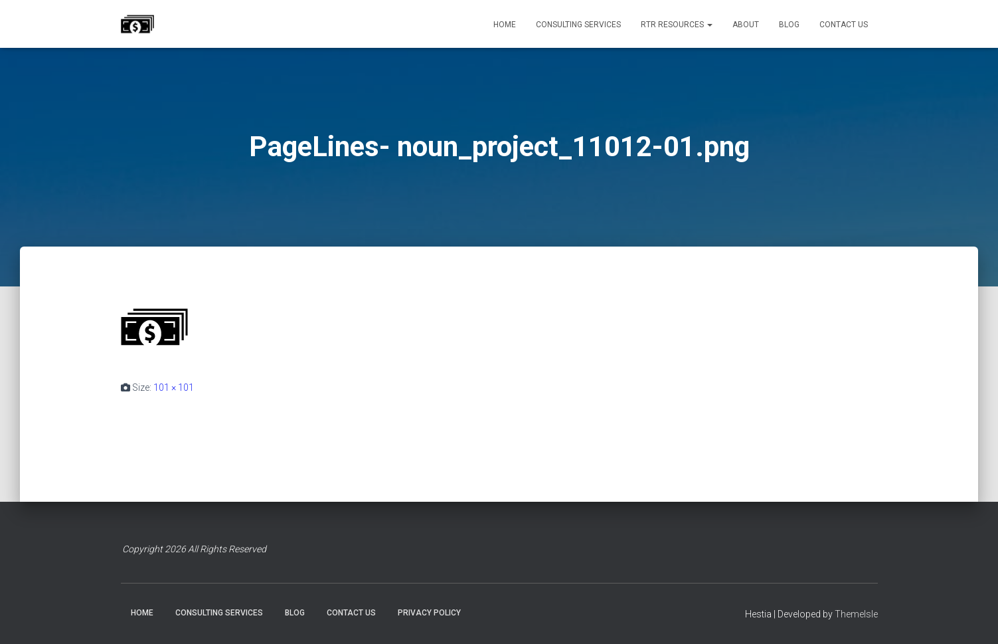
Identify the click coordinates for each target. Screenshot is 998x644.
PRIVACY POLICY (429, 612)
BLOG (789, 24)
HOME (504, 24)
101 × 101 (173, 387)
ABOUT (745, 24)
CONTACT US (843, 24)
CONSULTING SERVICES (578, 24)
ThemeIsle (856, 614)
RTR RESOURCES (676, 24)
